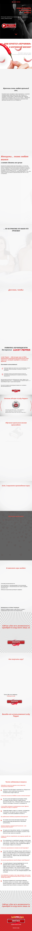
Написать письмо (16, 921)
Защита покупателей (16, 924)
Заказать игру (16, 927)
